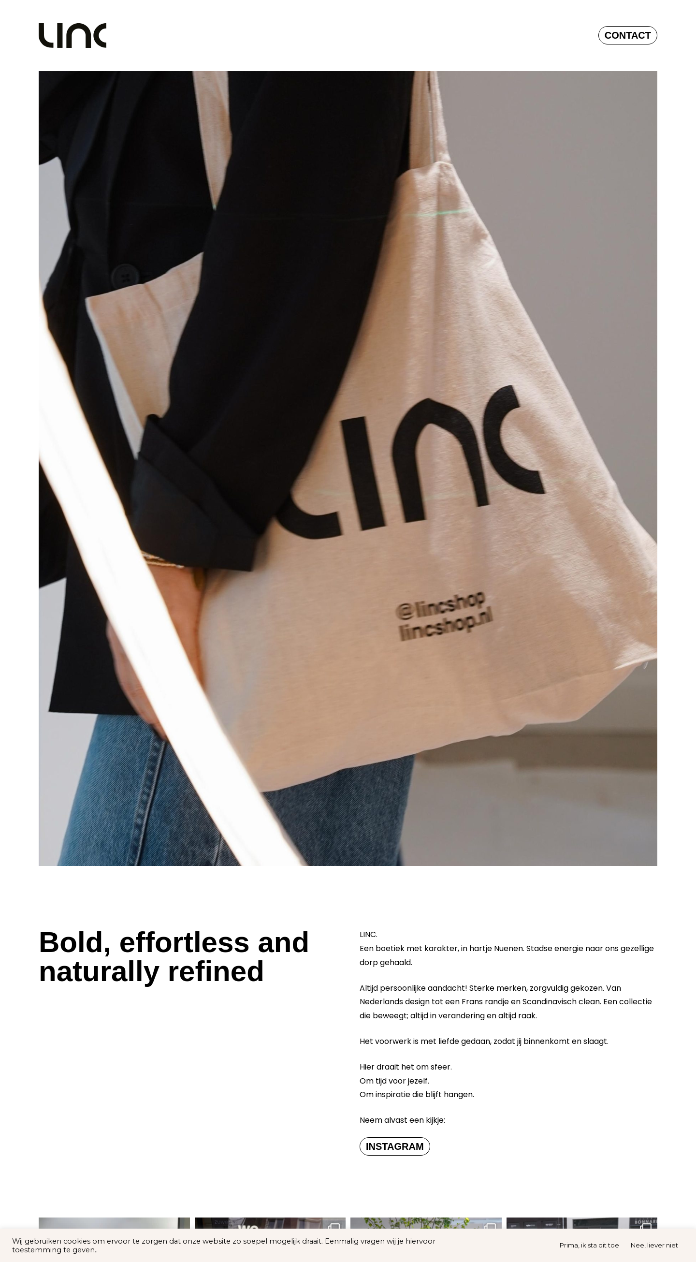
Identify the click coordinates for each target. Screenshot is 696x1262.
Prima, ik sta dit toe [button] (589, 1245)
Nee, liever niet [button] (654, 1245)
